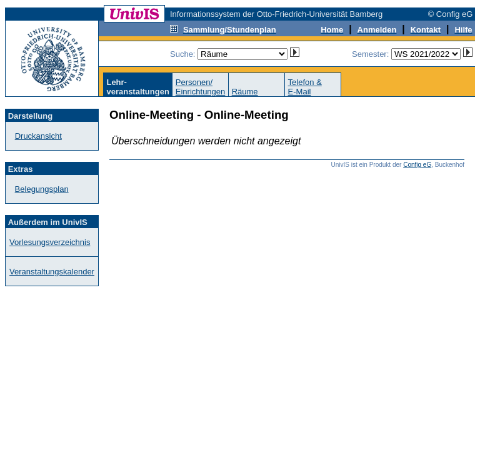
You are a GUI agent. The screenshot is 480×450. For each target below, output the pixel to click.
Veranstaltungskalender (51, 271)
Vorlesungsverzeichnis (49, 242)
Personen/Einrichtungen (201, 87)
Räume (245, 91)
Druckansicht (38, 136)
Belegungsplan (42, 189)
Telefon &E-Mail (305, 87)
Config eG (417, 164)
